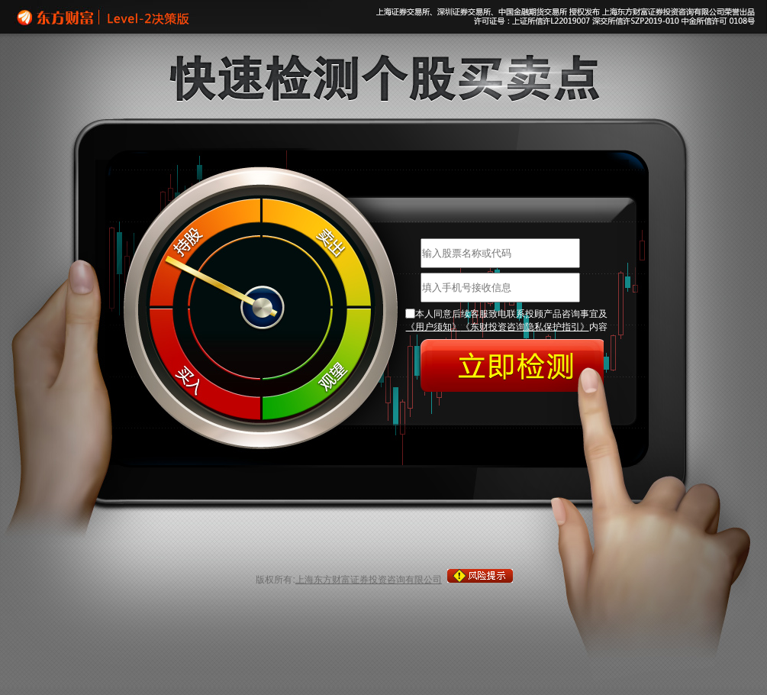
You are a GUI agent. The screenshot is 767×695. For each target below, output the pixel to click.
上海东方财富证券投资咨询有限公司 (368, 579)
